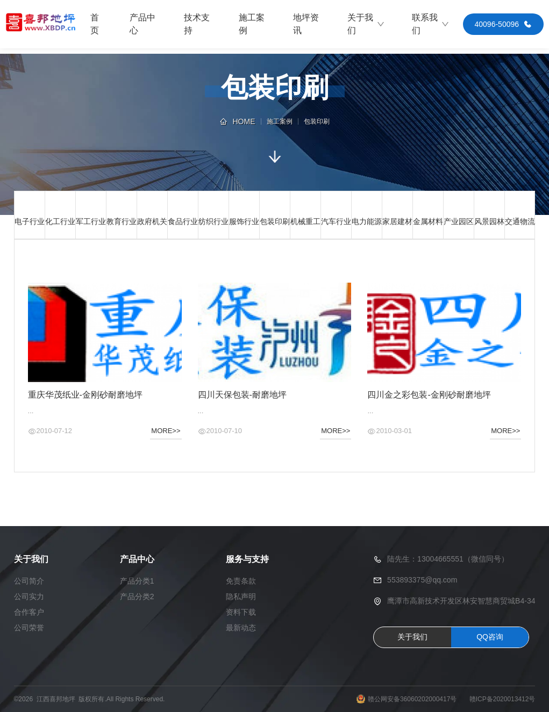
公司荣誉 (29, 627)
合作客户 (29, 612)
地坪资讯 (306, 24)
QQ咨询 (489, 636)
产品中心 (142, 24)
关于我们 (366, 24)
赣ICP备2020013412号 (502, 699)
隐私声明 (241, 596)
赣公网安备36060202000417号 (412, 699)
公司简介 (29, 581)
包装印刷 (317, 121)
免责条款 (241, 581)
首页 (94, 24)
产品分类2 (137, 596)
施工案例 (252, 24)
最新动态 (241, 627)
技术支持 (197, 24)
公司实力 (29, 596)
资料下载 (241, 612)
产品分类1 (137, 581)
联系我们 (431, 24)
